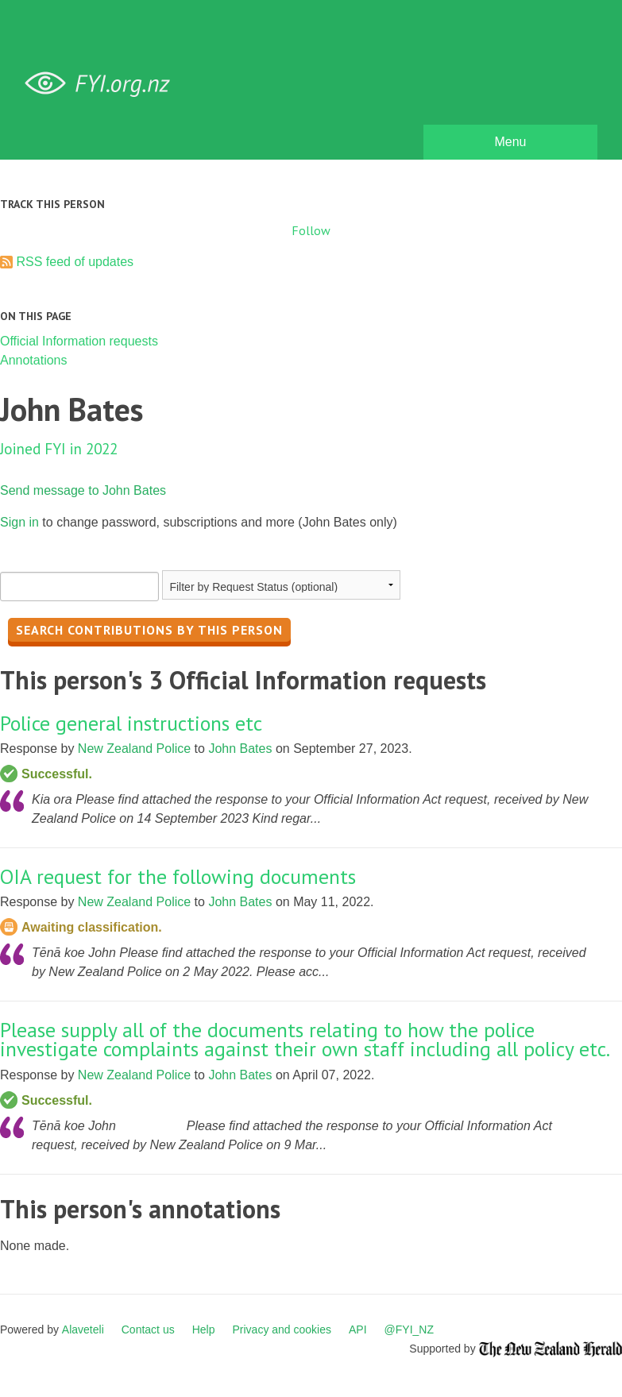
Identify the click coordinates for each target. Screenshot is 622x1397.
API (358, 1329)
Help (203, 1329)
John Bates (240, 748)
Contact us (148, 1329)
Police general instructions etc (131, 723)
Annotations (34, 360)
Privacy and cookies (281, 1329)
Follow (311, 230)
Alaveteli (83, 1329)
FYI (103, 84)
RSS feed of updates (74, 261)
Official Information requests (79, 341)
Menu (510, 142)
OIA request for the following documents (178, 876)
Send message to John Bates (83, 490)
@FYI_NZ (409, 1329)
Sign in (19, 522)
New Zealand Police (134, 748)
